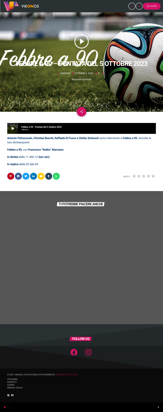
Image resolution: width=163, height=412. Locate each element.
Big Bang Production (66, 375)
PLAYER (152, 6)
